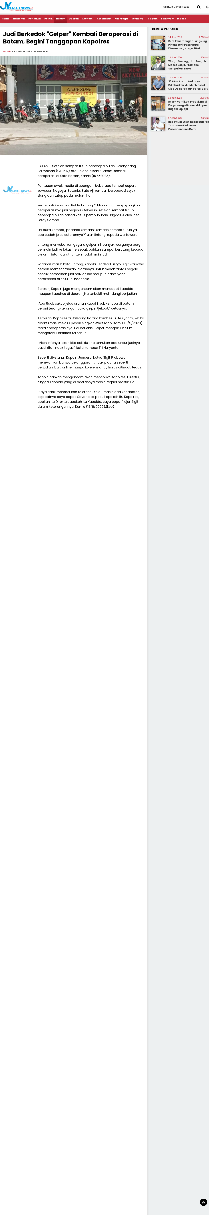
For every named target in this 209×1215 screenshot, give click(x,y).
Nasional (19, 18)
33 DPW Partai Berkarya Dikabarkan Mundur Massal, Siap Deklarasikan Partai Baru (188, 85)
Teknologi (137, 18)
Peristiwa (34, 18)
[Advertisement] (104, 188)
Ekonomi (87, 18)
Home (5, 18)
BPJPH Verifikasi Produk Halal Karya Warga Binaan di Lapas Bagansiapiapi (187, 105)
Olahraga (121, 18)
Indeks (181, 18)
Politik (48, 18)
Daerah (74, 18)
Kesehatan (104, 18)
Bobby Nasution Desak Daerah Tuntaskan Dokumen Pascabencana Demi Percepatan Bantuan (188, 127)
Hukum (60, 18)
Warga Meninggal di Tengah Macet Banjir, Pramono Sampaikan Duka (187, 64)
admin (7, 51)
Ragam (153, 18)
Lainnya (166, 18)
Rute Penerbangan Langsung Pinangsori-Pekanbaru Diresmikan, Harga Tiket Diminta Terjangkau (187, 46)
